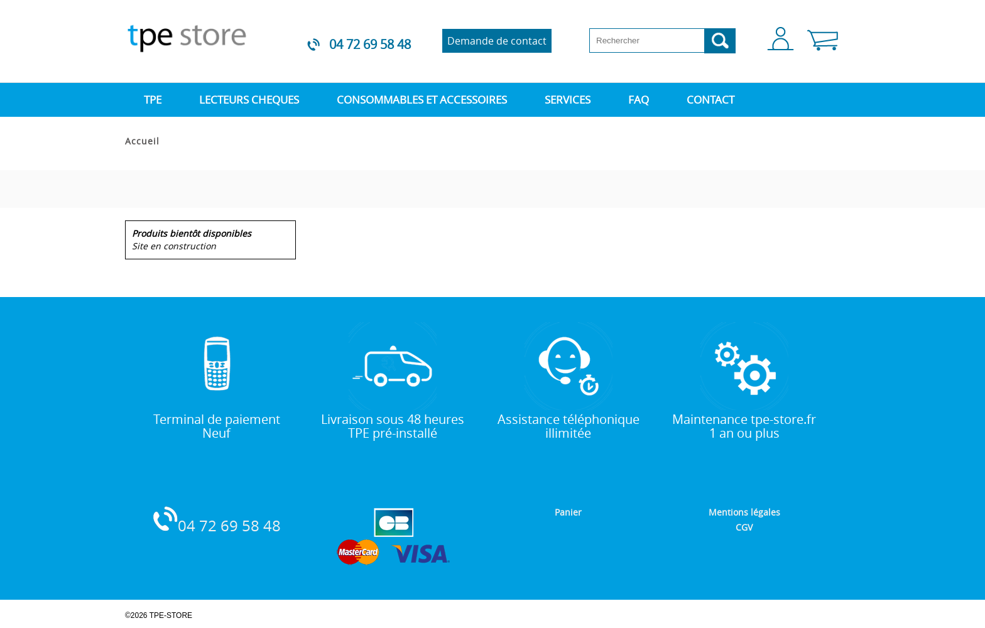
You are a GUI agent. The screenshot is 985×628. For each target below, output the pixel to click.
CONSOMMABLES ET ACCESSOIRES (422, 99)
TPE (152, 99)
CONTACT (710, 99)
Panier (568, 512)
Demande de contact (497, 41)
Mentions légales (744, 512)
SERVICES (567, 99)
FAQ (638, 99)
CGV (744, 527)
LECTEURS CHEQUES (249, 99)
